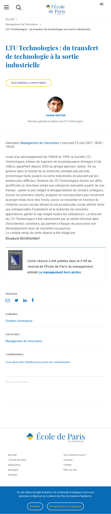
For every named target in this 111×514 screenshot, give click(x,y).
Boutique (13, 469)
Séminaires (14, 464)
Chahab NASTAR (55, 115)
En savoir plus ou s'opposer (65, 506)
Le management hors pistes (59, 272)
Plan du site (70, 469)
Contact (68, 459)
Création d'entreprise (19, 321)
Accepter (35, 506)
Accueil (12, 454)
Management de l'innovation (39, 143)
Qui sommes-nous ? (75, 454)
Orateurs (13, 474)
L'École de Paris (17, 459)
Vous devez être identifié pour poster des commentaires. (38, 362)
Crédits (68, 464)
